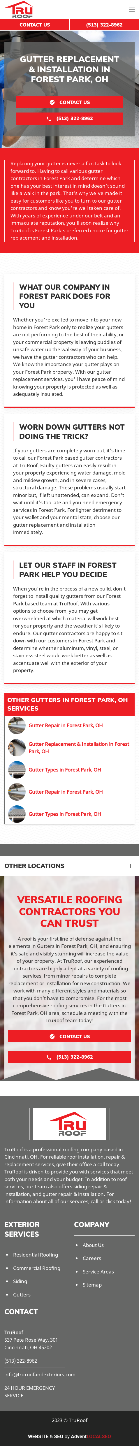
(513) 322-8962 (20, 1360)
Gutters (22, 1294)
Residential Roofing (35, 1254)
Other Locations (34, 865)
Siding (20, 1281)
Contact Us (35, 25)
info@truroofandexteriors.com (39, 1374)
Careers (92, 1258)
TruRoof (13, 1332)
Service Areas (98, 1271)
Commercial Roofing (36, 1268)
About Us (93, 1245)
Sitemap (92, 1284)
